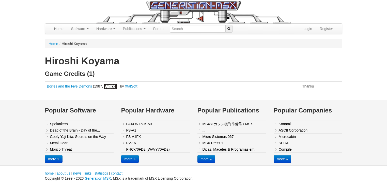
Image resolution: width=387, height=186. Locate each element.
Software (80, 29)
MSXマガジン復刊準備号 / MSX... (229, 124)
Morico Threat (61, 149)
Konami (285, 124)
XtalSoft (131, 86)
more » (53, 159)
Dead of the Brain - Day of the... (75, 130)
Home (59, 29)
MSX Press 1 (213, 143)
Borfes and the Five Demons (69, 86)
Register (326, 29)
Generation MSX (98, 178)
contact (116, 173)
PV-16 (131, 143)
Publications (134, 29)
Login (307, 29)
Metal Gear (59, 143)
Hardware (105, 29)
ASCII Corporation (293, 130)
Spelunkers (59, 124)
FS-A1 (131, 130)
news (77, 173)
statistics (101, 173)
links (87, 173)
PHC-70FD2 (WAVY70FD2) (148, 149)
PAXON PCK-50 (139, 124)
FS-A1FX (133, 137)
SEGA (284, 143)
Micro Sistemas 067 (218, 137)
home (49, 173)
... (204, 130)
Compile (285, 149)
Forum (158, 29)
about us (63, 173)
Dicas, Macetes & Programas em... (230, 149)
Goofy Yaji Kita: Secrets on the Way (78, 137)
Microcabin (287, 137)
